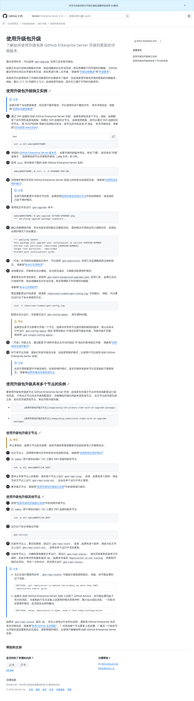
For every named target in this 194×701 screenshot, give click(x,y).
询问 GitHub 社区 (108, 663)
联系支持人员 (106, 668)
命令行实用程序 (34, 264)
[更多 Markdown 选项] (160, 41)
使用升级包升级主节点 (74, 196)
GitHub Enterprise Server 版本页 (37, 152)
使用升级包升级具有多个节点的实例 (38, 383)
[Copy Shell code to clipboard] (113, 136)
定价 (51, 689)
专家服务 (60, 689)
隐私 (38, 689)
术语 (31, 689)
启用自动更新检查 (23, 109)
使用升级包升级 (57, 23)
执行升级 (42, 23)
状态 (44, 689)
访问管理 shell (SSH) (26, 127)
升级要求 (104, 71)
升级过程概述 (87, 71)
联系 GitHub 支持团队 (44, 625)
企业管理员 (12, 23)
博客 (69, 689)
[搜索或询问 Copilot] (99, 16)
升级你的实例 (28, 23)
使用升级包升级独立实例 (28, 90)
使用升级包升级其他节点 (41, 372)
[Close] (185, 5)
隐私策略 (10, 670)
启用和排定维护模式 (91, 452)
